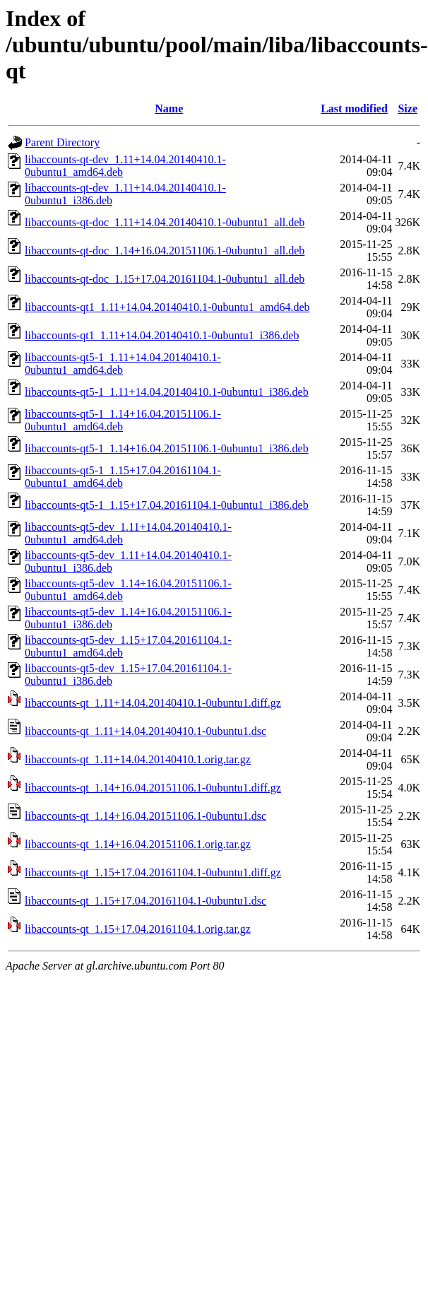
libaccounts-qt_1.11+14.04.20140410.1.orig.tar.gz (138, 759)
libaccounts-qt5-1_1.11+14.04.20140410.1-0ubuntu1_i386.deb (167, 392)
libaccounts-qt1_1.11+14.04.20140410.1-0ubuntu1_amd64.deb (167, 307)
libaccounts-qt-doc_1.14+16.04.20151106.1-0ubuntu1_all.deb (164, 251)
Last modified (354, 108)
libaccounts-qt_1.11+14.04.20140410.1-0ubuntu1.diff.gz (153, 703)
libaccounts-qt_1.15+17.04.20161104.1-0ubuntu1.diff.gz (153, 872)
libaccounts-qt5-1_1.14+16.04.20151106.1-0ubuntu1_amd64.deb (123, 420)
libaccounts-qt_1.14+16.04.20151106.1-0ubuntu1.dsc (145, 816)
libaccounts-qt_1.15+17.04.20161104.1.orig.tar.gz (138, 929)
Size (407, 108)
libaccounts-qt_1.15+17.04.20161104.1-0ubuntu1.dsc (145, 901)
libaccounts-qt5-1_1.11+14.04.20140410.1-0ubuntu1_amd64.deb (123, 363)
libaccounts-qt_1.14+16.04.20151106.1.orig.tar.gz (138, 844)
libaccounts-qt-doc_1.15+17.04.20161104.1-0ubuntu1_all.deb (164, 279)
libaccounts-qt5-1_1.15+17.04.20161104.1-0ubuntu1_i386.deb (167, 505)
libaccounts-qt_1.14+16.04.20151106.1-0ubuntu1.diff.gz (153, 788)
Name (169, 108)
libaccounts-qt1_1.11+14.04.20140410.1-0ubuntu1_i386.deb (162, 335)
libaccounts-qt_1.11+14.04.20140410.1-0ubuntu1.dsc (145, 731)
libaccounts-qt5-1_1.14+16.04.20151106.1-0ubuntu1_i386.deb (167, 448)
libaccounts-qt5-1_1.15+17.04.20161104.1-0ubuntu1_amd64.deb (123, 476)
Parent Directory (62, 142)
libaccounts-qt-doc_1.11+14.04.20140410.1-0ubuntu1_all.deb (164, 222)
